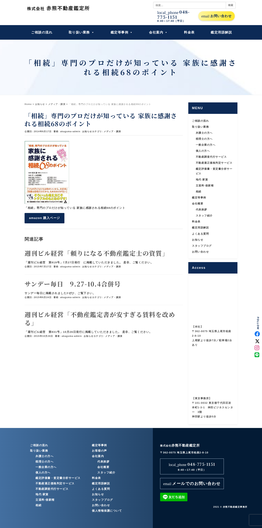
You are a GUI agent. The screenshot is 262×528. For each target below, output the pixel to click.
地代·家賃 (202, 179)
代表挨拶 (201, 209)
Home (28, 104)
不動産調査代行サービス (211, 156)
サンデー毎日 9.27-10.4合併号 (73, 283)
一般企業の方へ (206, 144)
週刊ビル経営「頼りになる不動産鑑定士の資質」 (97, 253)
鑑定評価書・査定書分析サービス (58, 477)
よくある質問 (200, 233)
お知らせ (40, 104)
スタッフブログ (202, 245)
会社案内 (158, 32)
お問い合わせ (216, 16)
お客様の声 (99, 450)
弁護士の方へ (204, 132)
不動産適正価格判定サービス (214, 162)
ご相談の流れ (41, 32)
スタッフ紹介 (204, 215)
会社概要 (197, 203)
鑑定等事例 (122, 32)
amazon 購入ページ (44, 218)
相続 (198, 191)
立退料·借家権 (205, 185)
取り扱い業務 (82, 32)
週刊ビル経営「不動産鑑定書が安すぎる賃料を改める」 (100, 318)
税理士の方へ (204, 138)
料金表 (189, 32)
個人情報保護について (107, 510)
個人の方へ (203, 150)
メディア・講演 (57, 104)
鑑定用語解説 (221, 32)
